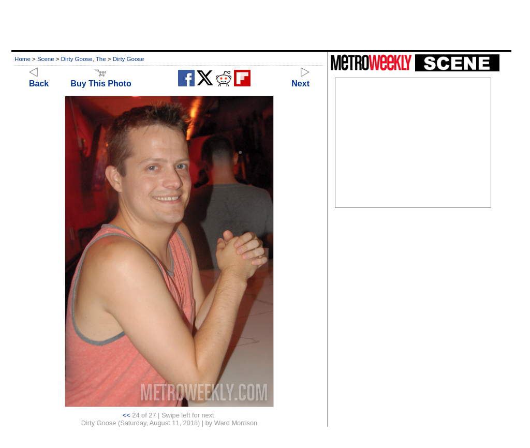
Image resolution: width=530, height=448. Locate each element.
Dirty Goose (128, 59)
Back (39, 79)
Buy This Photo (100, 79)
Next (300, 79)
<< (126, 415)
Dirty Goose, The (83, 59)
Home (22, 59)
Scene (45, 59)
